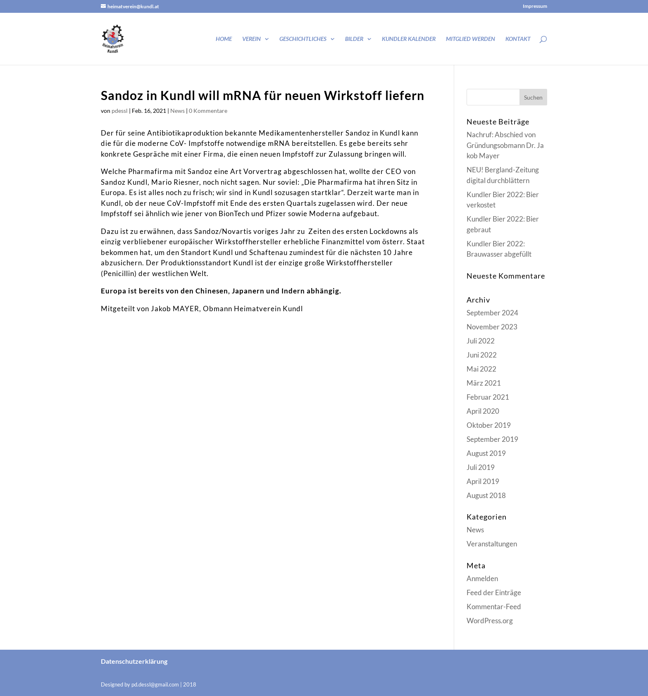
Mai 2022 (481, 369)
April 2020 (483, 411)
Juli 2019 (481, 467)
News (177, 110)
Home (224, 39)
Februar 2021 (488, 397)
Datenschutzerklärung (134, 661)
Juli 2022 (481, 340)
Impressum (535, 6)
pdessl (120, 110)
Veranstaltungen (492, 543)
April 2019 (483, 481)
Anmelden (482, 578)
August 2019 (486, 453)
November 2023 (492, 326)
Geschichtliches (302, 39)
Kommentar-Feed (494, 606)
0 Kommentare (208, 110)
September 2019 (492, 439)
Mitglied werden (470, 39)
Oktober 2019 (489, 425)
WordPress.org (490, 620)
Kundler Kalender (409, 39)
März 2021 (484, 383)
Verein (251, 39)
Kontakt (518, 39)
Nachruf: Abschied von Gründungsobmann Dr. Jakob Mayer (505, 145)
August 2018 (486, 495)
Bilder (354, 39)
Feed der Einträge (494, 592)
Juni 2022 (482, 354)
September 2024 (492, 312)
